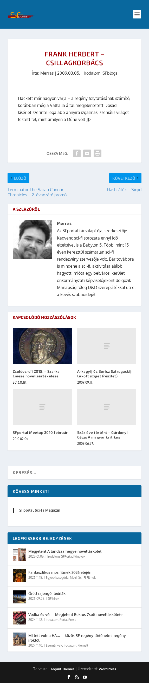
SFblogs (109, 73)
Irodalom (92, 73)
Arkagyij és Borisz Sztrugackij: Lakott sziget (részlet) (105, 373)
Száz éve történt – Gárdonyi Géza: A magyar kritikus (102, 434)
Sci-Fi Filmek (87, 577)
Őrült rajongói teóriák (47, 593)
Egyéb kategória (57, 577)
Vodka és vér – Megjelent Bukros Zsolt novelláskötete (75, 614)
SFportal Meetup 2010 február (40, 432)
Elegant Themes (61, 669)
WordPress (107, 669)
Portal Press (68, 620)
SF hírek (53, 599)
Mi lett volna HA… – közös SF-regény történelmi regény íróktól (77, 637)
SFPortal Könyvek (73, 556)
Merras (47, 73)
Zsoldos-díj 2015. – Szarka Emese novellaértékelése (36, 373)
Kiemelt (82, 645)
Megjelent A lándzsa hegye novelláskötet (64, 551)
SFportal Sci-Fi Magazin (39, 510)
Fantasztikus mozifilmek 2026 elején (60, 572)
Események (54, 645)
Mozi (73, 577)
